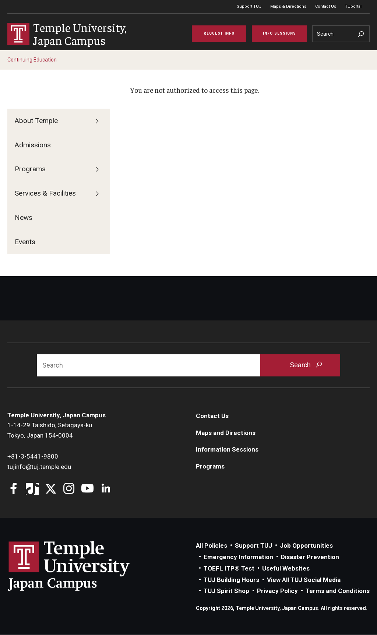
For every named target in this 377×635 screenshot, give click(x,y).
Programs (30, 169)
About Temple (36, 121)
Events (25, 242)
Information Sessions (227, 449)
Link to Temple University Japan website (81, 566)
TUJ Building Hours (231, 580)
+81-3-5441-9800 (32, 456)
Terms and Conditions (338, 591)
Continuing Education (32, 60)
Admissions (33, 145)
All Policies (211, 546)
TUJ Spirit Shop (226, 591)
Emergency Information (238, 557)
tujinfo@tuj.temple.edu (39, 467)
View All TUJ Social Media (304, 580)
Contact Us (325, 6)
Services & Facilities (45, 193)
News (23, 218)
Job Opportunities (306, 546)
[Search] (341, 34)
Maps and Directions (226, 433)
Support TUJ (249, 6)
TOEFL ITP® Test (229, 568)
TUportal (353, 6)
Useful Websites (286, 568)
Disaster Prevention (310, 557)
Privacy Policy (277, 591)
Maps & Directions (288, 6)
